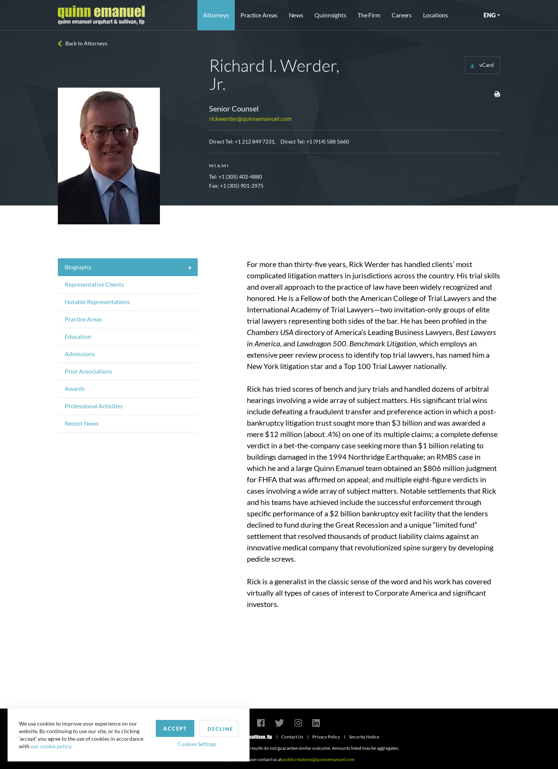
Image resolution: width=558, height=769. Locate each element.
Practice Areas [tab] (83, 319)
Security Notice (364, 737)
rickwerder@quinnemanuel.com (250, 118)
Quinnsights (330, 15)
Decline (220, 729)
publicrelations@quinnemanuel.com (318, 759)
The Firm (369, 15)
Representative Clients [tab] (94, 284)
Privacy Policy (326, 737)
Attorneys (216, 15)
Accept (175, 729)
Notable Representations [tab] (97, 301)
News (296, 15)
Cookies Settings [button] (197, 744)
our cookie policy (51, 746)
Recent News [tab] (82, 423)
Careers (402, 15)
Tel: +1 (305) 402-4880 (235, 176)
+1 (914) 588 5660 (327, 141)
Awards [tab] (75, 388)
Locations (435, 15)
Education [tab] (78, 336)
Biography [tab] (78, 266)
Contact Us (292, 737)
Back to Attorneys (86, 43)
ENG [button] (490, 15)
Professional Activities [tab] (94, 405)
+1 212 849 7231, (255, 141)
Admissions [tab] (80, 353)
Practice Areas (258, 15)
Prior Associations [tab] (88, 371)
